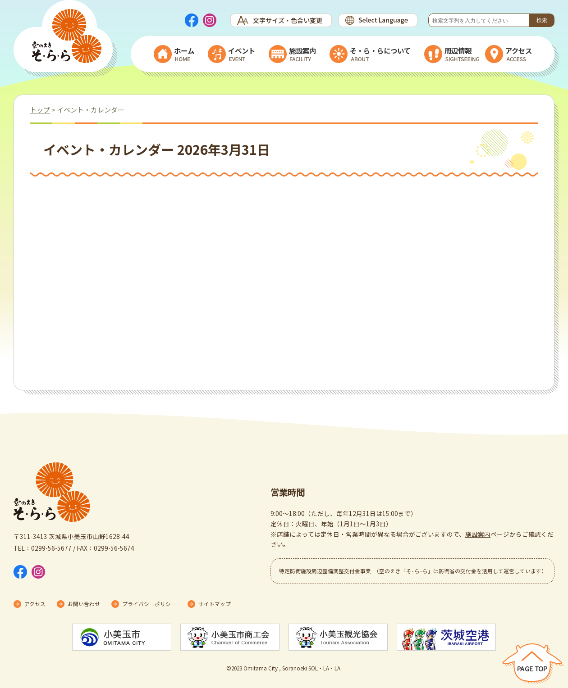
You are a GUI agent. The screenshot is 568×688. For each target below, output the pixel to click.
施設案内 (477, 534)
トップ (40, 109)
